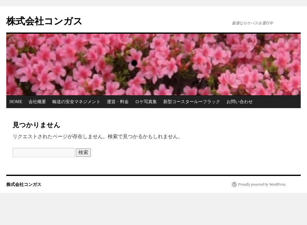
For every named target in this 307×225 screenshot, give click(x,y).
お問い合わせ (239, 101)
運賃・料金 (118, 101)
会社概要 (37, 101)
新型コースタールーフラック (191, 101)
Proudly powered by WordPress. (262, 184)
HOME (15, 101)
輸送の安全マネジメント (76, 101)
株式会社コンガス (44, 21)
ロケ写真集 (146, 101)
